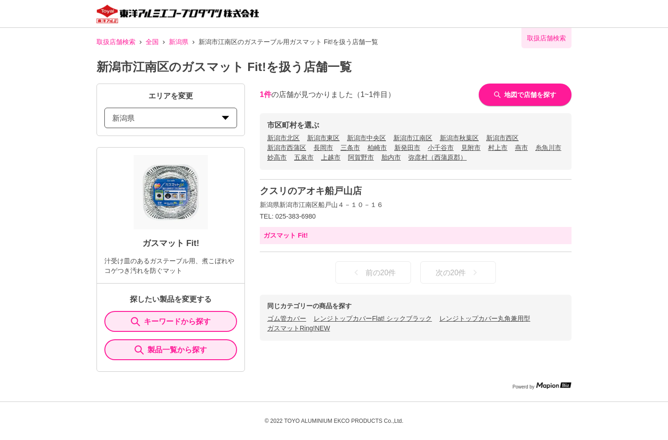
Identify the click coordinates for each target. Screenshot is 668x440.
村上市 (497, 147)
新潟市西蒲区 (286, 147)
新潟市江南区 (412, 138)
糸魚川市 (548, 147)
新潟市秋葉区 (459, 138)
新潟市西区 (502, 138)
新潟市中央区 (366, 138)
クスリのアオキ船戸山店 (311, 191)
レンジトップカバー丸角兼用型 (484, 318)
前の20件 (373, 272)
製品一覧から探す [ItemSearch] (171, 350)
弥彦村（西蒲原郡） (437, 157)
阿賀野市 (361, 157)
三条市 (350, 147)
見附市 (471, 147)
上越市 (330, 157)
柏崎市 (377, 147)
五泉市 (304, 157)
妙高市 (277, 157)
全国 (152, 41)
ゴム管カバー (286, 318)
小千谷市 (441, 147)
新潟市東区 (323, 138)
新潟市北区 (283, 138)
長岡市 (323, 147)
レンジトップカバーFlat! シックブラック (373, 318)
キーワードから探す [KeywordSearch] (171, 321)
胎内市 (391, 157)
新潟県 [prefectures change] (170, 118)
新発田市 (407, 147)
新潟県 (178, 41)
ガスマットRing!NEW (298, 328)
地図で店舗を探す (525, 94)
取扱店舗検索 (115, 41)
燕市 (521, 147)
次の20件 (458, 272)
